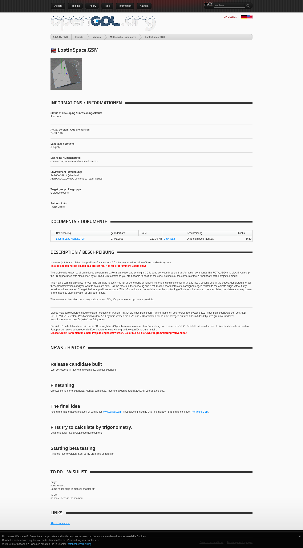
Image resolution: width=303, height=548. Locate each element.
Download (169, 238)
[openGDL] (103, 22)
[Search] (229, 5)
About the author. (60, 523)
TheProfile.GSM (199, 411)
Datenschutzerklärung (79, 544)
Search (207, 11)
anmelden (230, 17)
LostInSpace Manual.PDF (70, 238)
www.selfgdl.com (112, 411)
